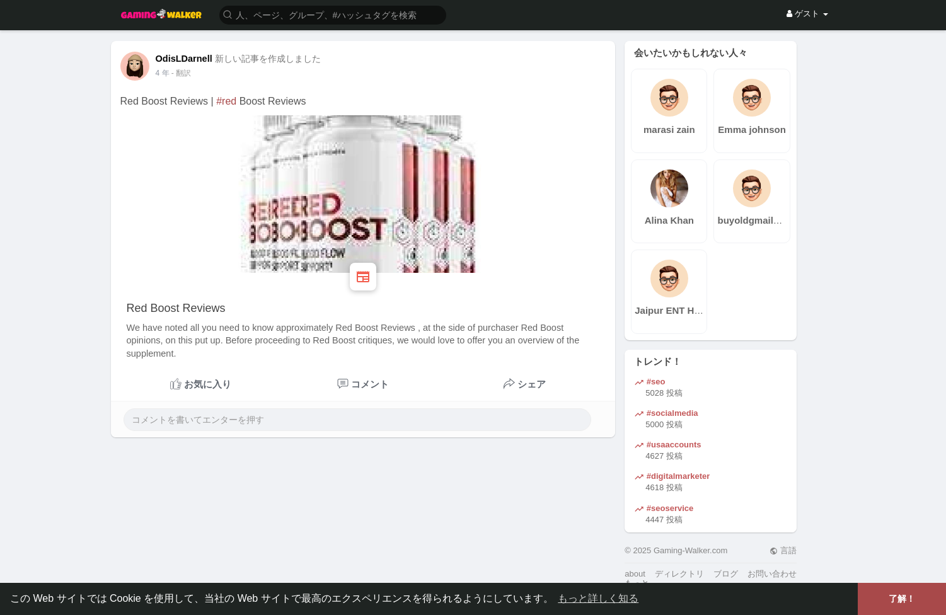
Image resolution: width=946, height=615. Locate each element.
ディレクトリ (679, 574)
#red (226, 101)
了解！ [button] (902, 599)
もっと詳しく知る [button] (598, 598)
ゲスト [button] (807, 13)
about (635, 574)
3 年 (163, 73)
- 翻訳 (181, 73)
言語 (783, 550)
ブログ (725, 574)
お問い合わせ (772, 574)
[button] (333, 14)
